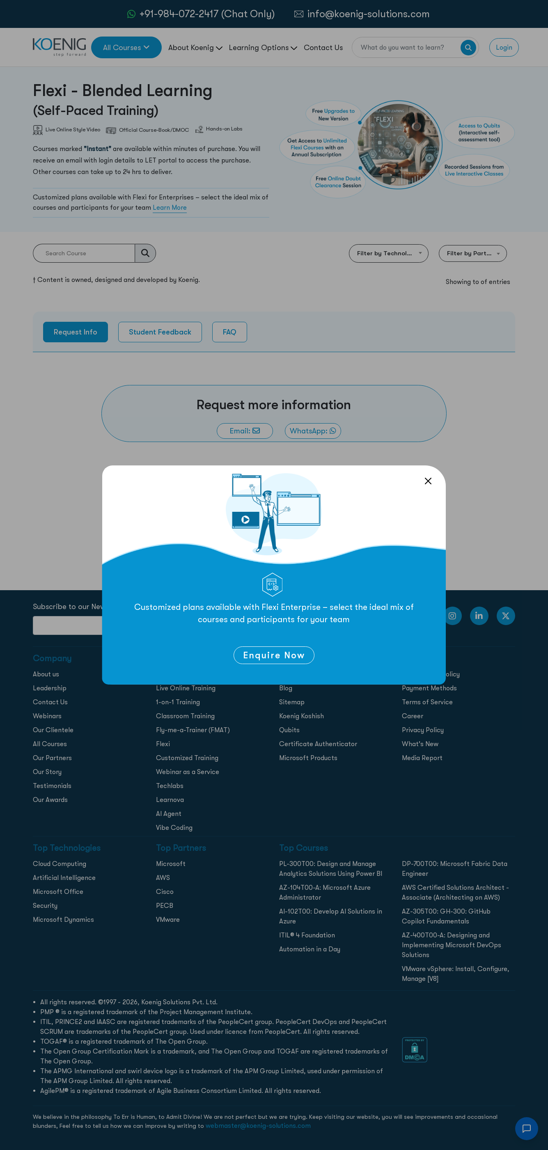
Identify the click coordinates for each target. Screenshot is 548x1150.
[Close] (428, 481)
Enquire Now (274, 655)
